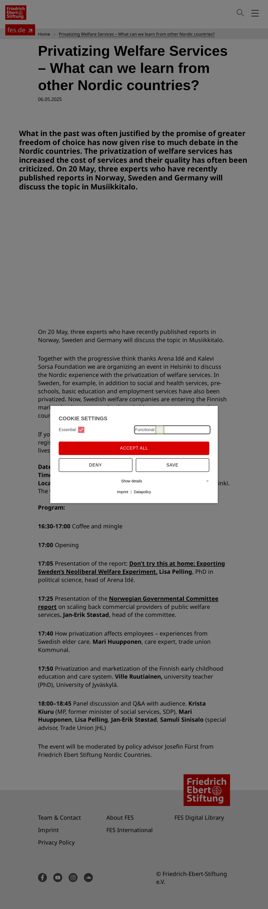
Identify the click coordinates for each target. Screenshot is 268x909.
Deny (95, 465)
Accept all (134, 448)
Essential (72, 429)
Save (172, 465)
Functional (149, 429)
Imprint (122, 492)
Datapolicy (142, 492)
